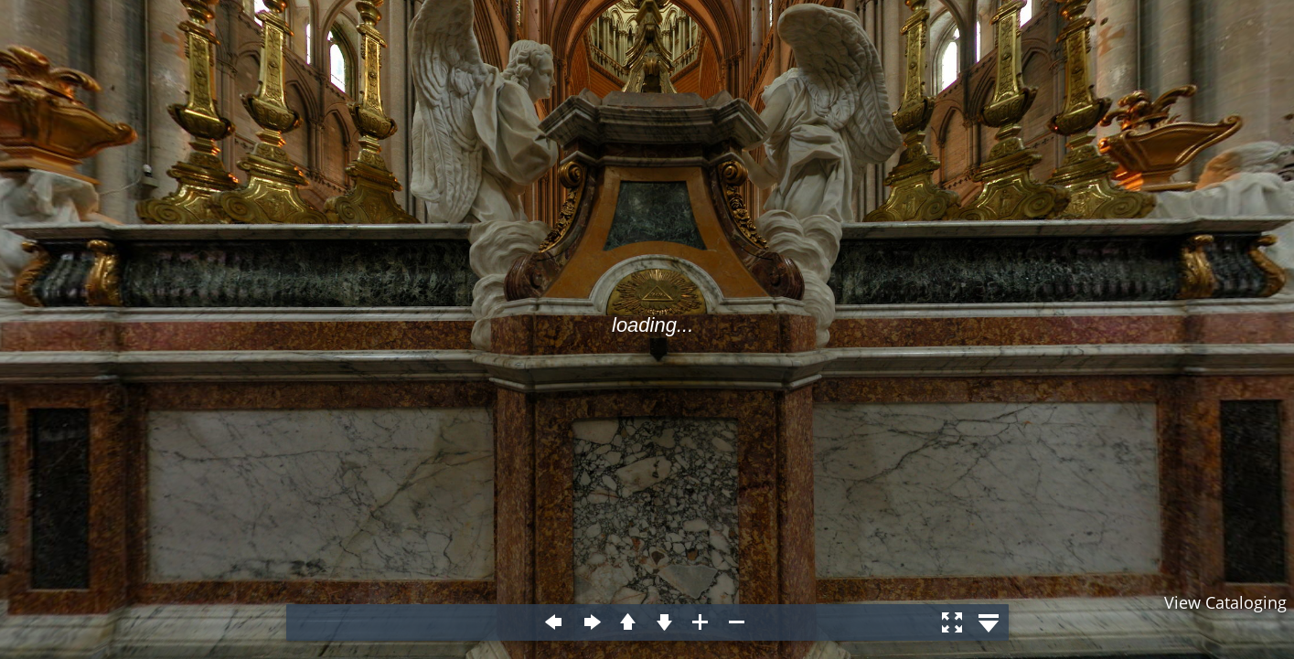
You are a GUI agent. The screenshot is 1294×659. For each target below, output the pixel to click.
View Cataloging (1225, 602)
